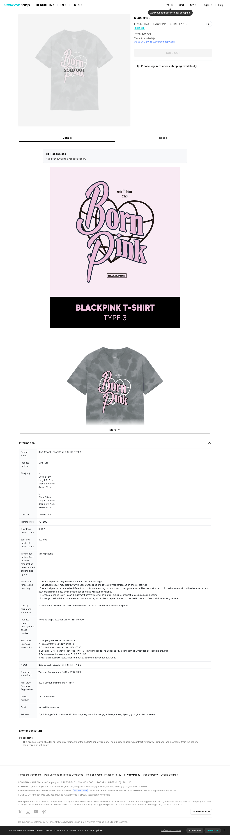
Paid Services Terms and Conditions (63, 774)
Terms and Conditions (30, 774)
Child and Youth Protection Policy (103, 774)
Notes (163, 137)
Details (67, 137)
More (115, 429)
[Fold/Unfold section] (115, 443)
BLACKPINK (141, 18)
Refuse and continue (171, 830)
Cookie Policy (150, 774)
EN (62, 5)
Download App (201, 811)
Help (221, 5)
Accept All (212, 830)
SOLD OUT (173, 53)
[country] (169, 5)
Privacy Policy (132, 774)
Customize (195, 830)
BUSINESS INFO (80, 791)
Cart (181, 5)
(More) (99, 830)
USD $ (76, 5)
